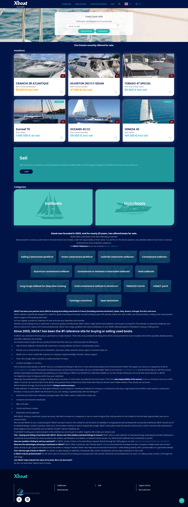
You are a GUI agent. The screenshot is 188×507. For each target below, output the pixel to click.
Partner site (21, 485)
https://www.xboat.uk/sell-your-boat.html (152, 441)
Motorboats (80, 4)
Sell (112, 4)
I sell (26, 171)
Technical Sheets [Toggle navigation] (98, 4)
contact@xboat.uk (21, 370)
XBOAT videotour (111, 246)
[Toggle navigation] (119, 4)
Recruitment (144, 489)
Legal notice (144, 485)
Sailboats (66, 4)
